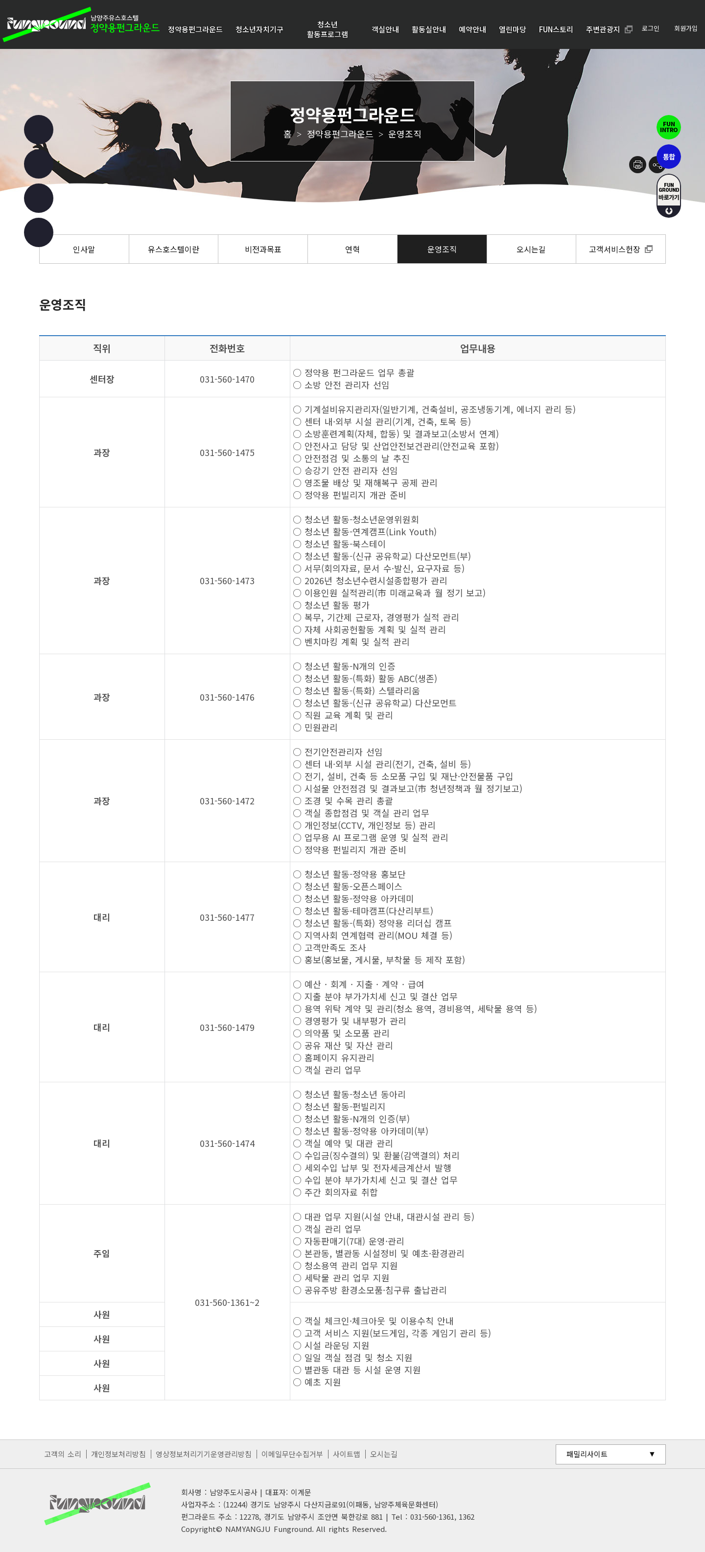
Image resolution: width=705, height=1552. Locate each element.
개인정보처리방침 (118, 1454)
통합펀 (669, 156)
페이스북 (38, 129)
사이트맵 (346, 1454)
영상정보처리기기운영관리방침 (204, 1454)
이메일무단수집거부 (292, 1454)
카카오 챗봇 (38, 232)
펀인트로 (669, 127)
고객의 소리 (62, 1454)
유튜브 (38, 198)
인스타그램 (38, 164)
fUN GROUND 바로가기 (669, 196)
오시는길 (384, 1454)
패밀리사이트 (587, 1454)
